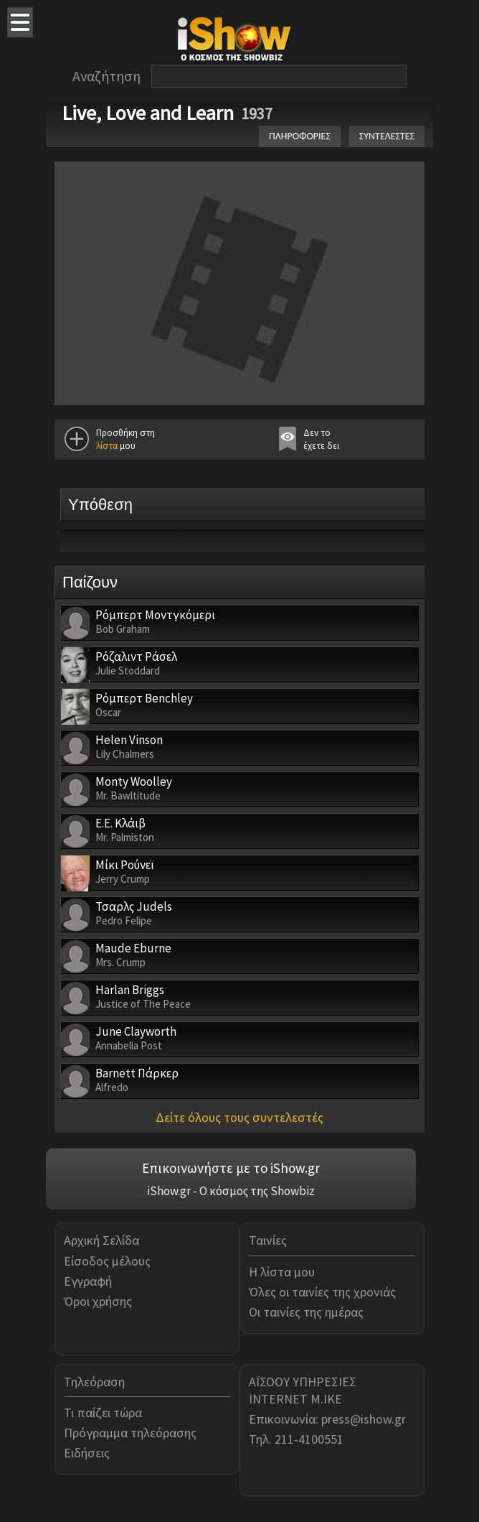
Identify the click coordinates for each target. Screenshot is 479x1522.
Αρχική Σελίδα (101, 1240)
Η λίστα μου (282, 1271)
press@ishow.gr (363, 1419)
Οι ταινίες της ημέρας (306, 1312)
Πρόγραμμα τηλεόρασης (130, 1432)
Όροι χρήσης (98, 1301)
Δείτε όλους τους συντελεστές (239, 1117)
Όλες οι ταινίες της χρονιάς (322, 1292)
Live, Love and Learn (148, 113)
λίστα (107, 446)
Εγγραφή (88, 1281)
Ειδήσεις (87, 1452)
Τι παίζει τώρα (103, 1412)
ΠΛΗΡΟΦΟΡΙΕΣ (300, 136)
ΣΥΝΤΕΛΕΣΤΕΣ (386, 136)
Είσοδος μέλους (107, 1261)
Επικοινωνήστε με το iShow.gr (231, 1168)
